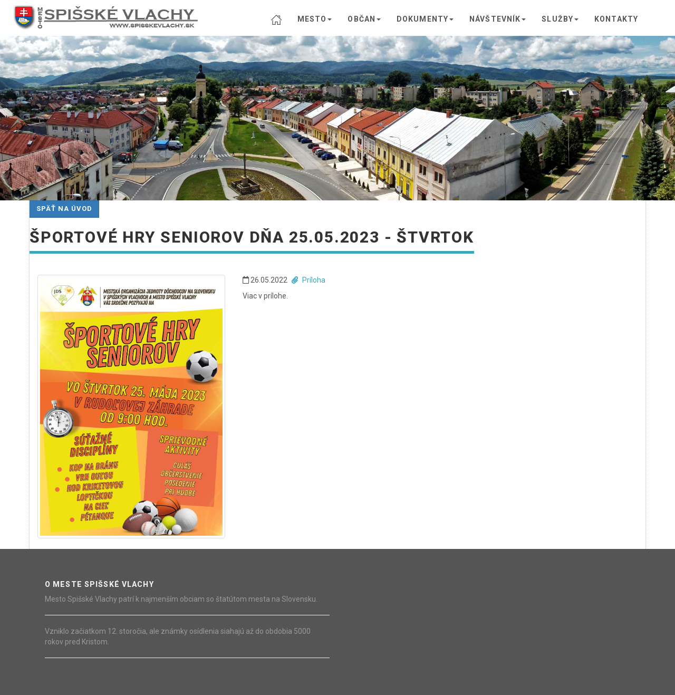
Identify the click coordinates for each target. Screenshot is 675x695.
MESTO (314, 19)
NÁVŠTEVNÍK (497, 19)
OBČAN (364, 19)
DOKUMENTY (425, 19)
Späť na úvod (64, 209)
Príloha (308, 280)
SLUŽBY (560, 19)
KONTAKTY (616, 19)
